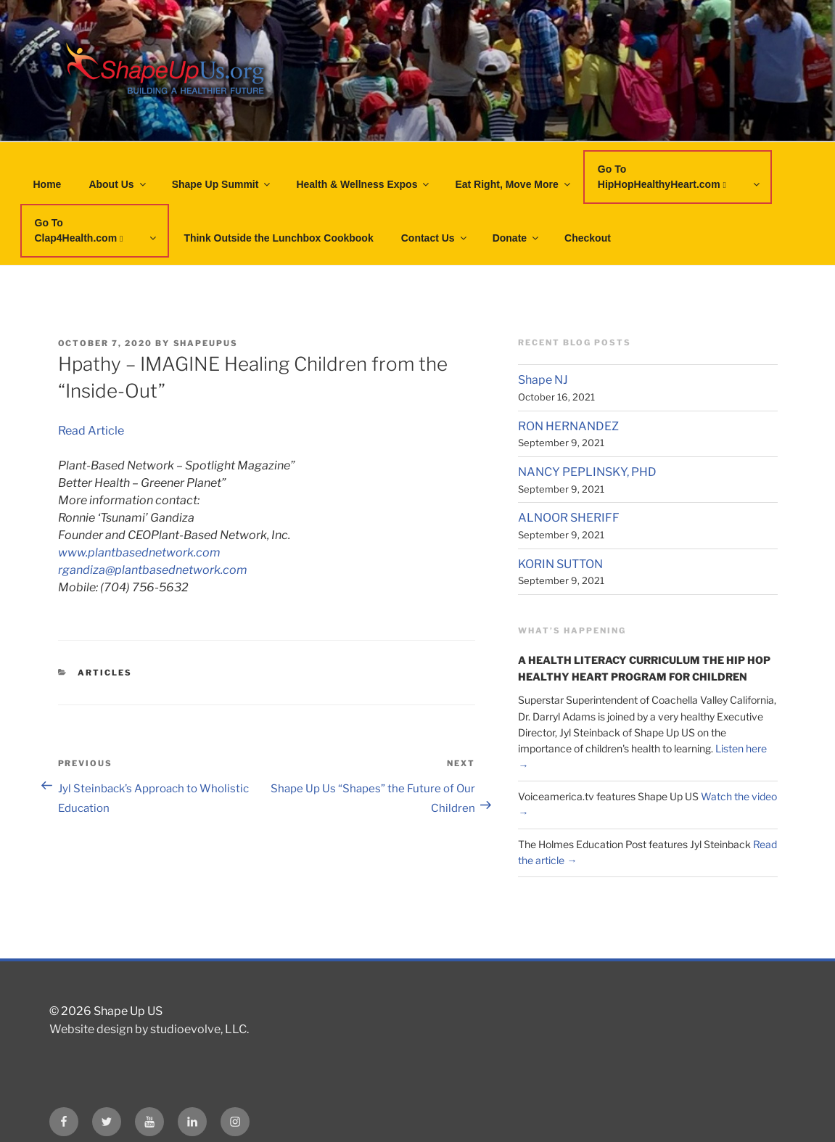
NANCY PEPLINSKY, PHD (587, 472)
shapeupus (206, 343)
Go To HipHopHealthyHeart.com (680, 176)
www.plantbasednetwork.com (139, 552)
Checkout (587, 238)
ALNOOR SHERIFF (569, 518)
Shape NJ (543, 380)
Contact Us (435, 238)
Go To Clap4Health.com (97, 230)
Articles (105, 672)
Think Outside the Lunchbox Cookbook (278, 238)
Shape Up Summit (222, 184)
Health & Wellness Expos (363, 184)
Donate (516, 238)
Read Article (91, 431)
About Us (118, 184)
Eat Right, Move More (513, 184)
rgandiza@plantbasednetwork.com (152, 570)
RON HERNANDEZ (568, 426)
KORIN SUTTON (560, 564)
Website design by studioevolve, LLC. (149, 1029)
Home (47, 184)
